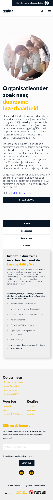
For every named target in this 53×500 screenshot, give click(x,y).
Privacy (8, 493)
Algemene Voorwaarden (34, 486)
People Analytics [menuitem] (11, 386)
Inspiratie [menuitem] (7, 406)
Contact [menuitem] (30, 414)
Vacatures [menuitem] (31, 410)
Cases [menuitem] (5, 410)
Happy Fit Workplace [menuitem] (13, 414)
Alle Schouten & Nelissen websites (32, 3)
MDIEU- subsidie (22, 193)
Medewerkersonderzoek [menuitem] (14, 382)
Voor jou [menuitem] (9, 401)
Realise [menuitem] (32, 401)
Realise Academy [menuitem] (11, 394)
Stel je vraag (26, 200)
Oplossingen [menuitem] (12, 377)
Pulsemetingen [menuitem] (10, 390)
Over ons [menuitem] (31, 406)
